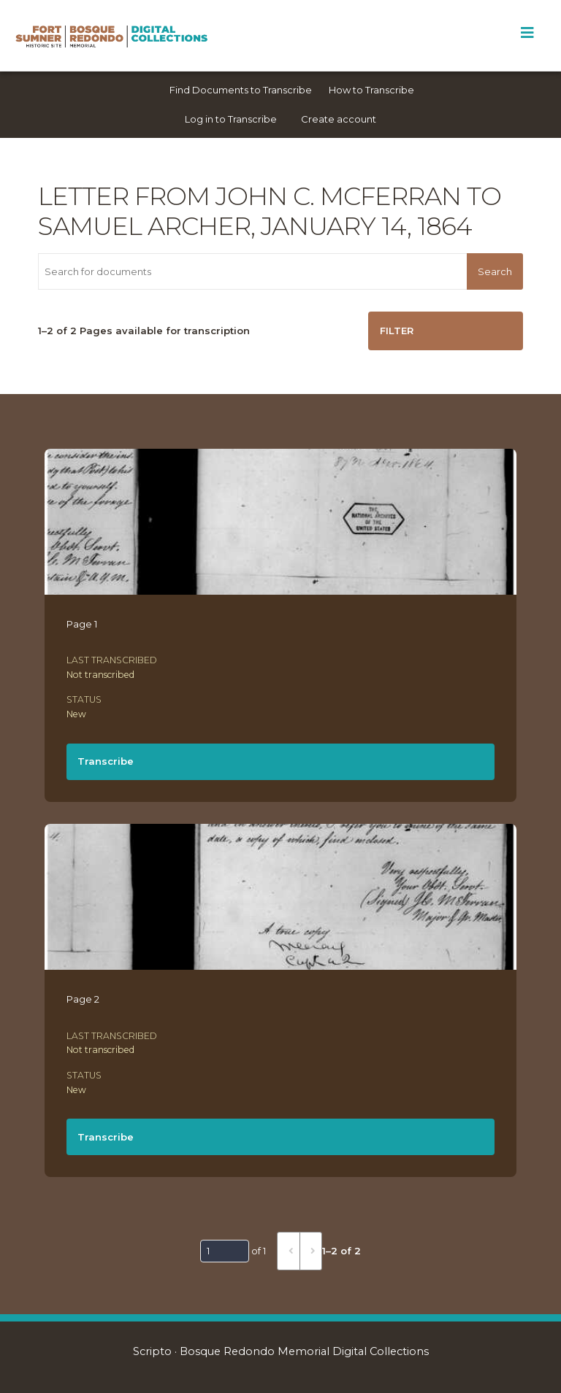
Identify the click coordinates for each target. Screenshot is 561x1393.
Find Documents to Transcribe (240, 90)
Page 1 (81, 624)
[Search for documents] (252, 271)
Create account (338, 119)
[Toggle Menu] (527, 32)
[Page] (224, 1251)
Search (495, 271)
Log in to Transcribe (231, 119)
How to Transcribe (371, 90)
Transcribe (105, 761)
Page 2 (82, 999)
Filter (396, 330)
